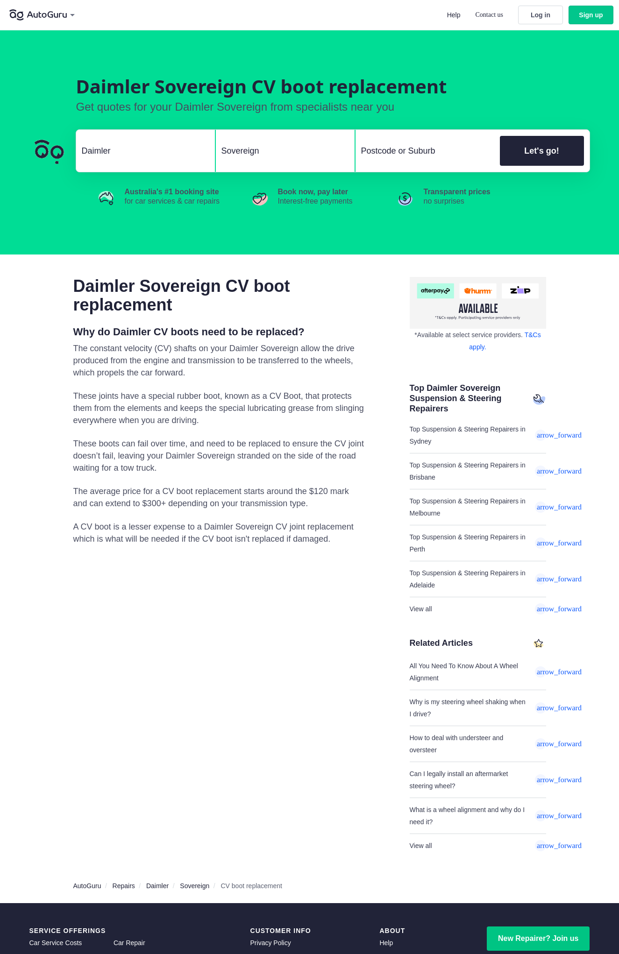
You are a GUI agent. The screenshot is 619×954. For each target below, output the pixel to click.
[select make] (142, 150)
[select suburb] (425, 151)
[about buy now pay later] (478, 303)
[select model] (281, 150)
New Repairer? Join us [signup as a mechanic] (538, 938)
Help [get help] (386, 943)
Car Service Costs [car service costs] (55, 943)
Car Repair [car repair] (129, 943)
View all (478, 609)
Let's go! (541, 150)
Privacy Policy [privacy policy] (270, 943)
